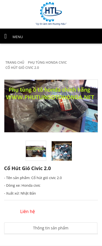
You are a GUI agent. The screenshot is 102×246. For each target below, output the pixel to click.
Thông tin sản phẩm (51, 227)
